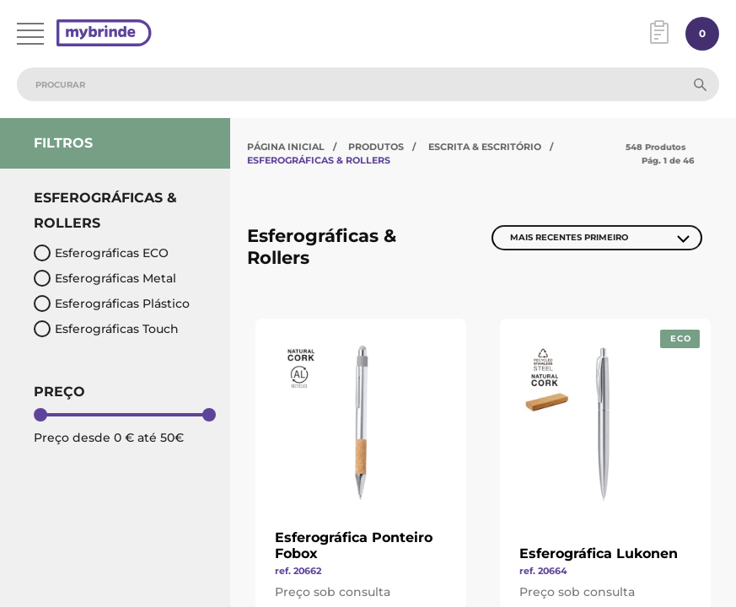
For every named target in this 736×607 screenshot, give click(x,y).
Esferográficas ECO (101, 252)
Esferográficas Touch (106, 328)
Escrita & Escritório (484, 147)
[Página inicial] (104, 34)
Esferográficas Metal (105, 278)
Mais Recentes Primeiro (569, 237)
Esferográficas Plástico (112, 303)
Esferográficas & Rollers (318, 160)
